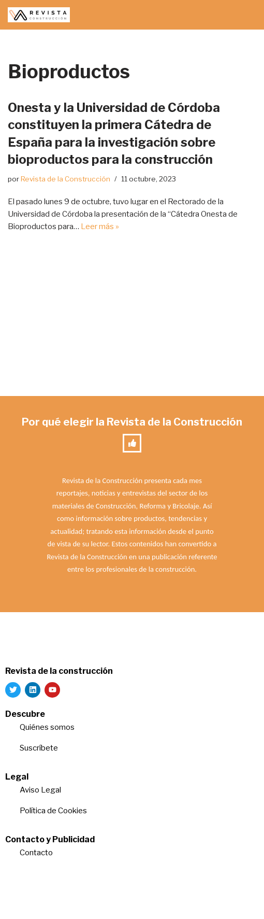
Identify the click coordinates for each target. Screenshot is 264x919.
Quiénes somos (47, 727)
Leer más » (100, 226)
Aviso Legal (40, 790)
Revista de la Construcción (65, 179)
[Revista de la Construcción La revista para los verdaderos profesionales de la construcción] (39, 14)
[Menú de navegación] (244, 15)
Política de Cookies (53, 810)
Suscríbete (40, 748)
